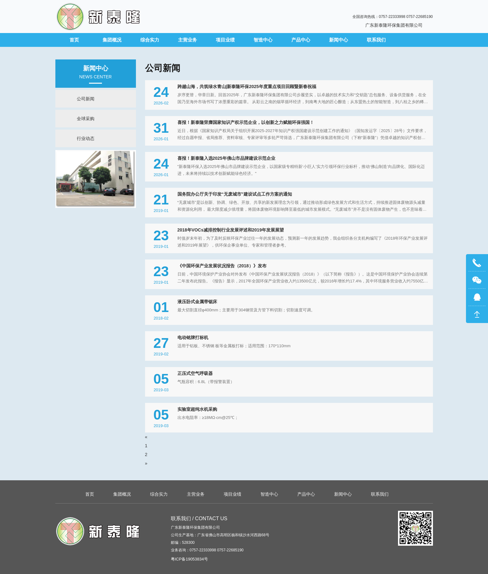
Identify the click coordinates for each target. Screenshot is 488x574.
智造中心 (263, 39)
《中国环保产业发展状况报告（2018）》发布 (221, 265)
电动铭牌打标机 (192, 337)
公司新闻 (85, 98)
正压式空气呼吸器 (195, 373)
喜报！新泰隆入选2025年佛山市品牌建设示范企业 (226, 158)
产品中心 (300, 39)
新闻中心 (338, 39)
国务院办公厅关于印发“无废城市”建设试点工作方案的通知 (234, 194)
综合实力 (149, 39)
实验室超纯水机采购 (197, 409)
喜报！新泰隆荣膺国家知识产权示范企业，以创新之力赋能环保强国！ (245, 122)
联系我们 (376, 39)
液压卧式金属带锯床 (197, 301)
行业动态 (85, 138)
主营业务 (187, 39)
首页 (74, 39)
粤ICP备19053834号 (189, 559)
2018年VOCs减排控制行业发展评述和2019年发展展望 (230, 229)
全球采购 (85, 118)
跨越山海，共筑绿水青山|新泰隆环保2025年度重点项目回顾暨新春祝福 (246, 86)
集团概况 (112, 39)
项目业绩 (225, 39)
